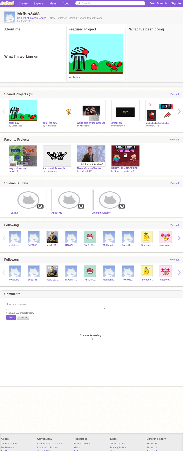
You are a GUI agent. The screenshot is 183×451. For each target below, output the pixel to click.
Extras (14, 212)
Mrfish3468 (17, 126)
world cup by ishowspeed (91, 123)
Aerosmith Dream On (54, 168)
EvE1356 (32, 245)
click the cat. (50, 123)
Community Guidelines (50, 443)
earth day (74, 77)
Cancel (23, 317)
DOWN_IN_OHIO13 (71, 245)
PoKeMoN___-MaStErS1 (128, 245)
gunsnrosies (51, 171)
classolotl (164, 245)
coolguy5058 (86, 171)
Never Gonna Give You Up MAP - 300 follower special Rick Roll (91, 168)
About (66, 3)
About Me (56, 212)
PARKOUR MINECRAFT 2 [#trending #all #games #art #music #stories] (125, 168)
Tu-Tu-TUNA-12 (90, 245)
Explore (39, 3)
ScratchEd (152, 443)
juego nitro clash (18, 168)
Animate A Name (101, 212)
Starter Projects (82, 443)
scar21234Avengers (52, 245)
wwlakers (14, 245)
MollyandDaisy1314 (109, 245)
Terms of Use (117, 443)
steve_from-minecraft (124, 171)
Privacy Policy (118, 447)
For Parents (7, 447)
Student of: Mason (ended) (32, 17)
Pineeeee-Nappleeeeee (147, 245)
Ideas (53, 3)
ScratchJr (151, 447)
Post (11, 317)
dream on (116, 123)
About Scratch (9, 443)
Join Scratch (158, 3)
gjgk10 (15, 171)
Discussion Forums (48, 447)
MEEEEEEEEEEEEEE (157, 123)
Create (23, 3)
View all (174, 94)
